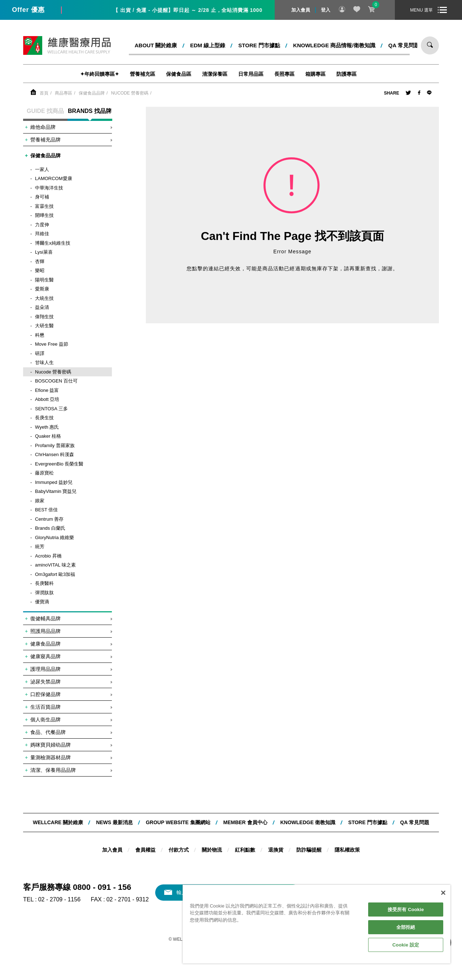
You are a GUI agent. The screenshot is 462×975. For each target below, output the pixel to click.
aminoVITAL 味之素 (55, 565)
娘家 (39, 500)
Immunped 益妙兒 (54, 482)
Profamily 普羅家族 (55, 445)
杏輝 (39, 261)
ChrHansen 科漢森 (54, 454)
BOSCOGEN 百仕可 (56, 381)
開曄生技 (44, 215)
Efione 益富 (47, 390)
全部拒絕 (405, 927)
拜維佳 (42, 233)
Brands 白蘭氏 (50, 528)
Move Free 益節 (51, 344)
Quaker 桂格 (48, 436)
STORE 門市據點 (259, 45)
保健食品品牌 (92, 93)
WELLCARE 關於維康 (58, 822)
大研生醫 (44, 325)
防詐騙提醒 (309, 850)
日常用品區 (250, 74)
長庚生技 (44, 417)
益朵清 (42, 307)
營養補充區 (142, 74)
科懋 (39, 335)
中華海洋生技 (49, 188)
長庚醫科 (44, 583)
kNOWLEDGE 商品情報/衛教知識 (334, 45)
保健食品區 (178, 74)
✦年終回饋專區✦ (99, 74)
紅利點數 (245, 850)
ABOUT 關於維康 (156, 45)
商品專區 (63, 93)
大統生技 (44, 298)
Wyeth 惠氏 (47, 427)
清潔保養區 (214, 74)
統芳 (39, 546)
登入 (325, 10)
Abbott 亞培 (47, 399)
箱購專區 (315, 74)
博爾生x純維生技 (52, 243)
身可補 (42, 197)
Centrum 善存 (49, 519)
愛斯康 (42, 289)
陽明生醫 (44, 280)
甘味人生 (44, 362)
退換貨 (275, 850)
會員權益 (145, 850)
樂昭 (39, 270)
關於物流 (212, 850)
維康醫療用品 (67, 45)
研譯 (39, 353)
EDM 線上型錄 (208, 45)
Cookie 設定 (405, 945)
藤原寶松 (44, 473)
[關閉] (443, 893)
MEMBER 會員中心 (245, 822)
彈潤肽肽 (44, 592)
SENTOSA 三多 (51, 408)
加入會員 (300, 10)
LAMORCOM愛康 (53, 178)
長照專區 (284, 74)
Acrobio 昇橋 (48, 556)
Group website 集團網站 (178, 822)
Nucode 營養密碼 (129, 93)
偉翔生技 (44, 316)
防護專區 (346, 74)
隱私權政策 (347, 850)
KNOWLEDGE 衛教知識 (307, 822)
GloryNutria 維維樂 (54, 537)
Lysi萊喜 (44, 252)
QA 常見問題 (403, 45)
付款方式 (179, 850)
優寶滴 (42, 601)
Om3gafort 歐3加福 (55, 574)
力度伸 (42, 224)
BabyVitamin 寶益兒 (56, 491)
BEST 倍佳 (46, 509)
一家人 (42, 169)
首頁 (44, 93)
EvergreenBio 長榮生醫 (59, 464)
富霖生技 (44, 206)
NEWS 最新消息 (114, 822)
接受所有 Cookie (406, 909)
